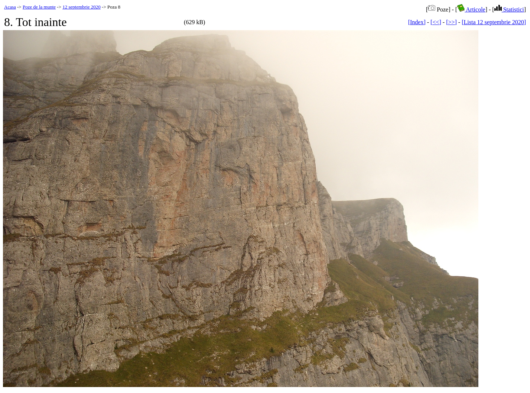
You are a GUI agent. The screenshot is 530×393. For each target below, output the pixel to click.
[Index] (417, 22)
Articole (471, 9)
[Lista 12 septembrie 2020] (494, 22)
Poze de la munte (39, 7)
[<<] (435, 22)
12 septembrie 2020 (81, 7)
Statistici (509, 9)
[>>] (451, 22)
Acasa (10, 7)
